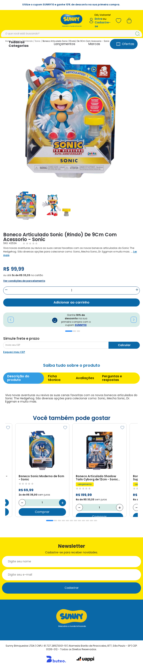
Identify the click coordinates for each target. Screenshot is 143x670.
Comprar (42, 512)
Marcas (94, 44)
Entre (98, 19)
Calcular (124, 345)
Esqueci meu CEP (14, 352)
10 (87, 520)
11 (91, 520)
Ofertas (125, 44)
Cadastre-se (103, 24)
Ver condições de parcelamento (24, 280)
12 (95, 520)
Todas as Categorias (18, 44)
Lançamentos (64, 44)
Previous (8, 319)
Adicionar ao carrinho (71, 302)
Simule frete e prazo (21, 339)
